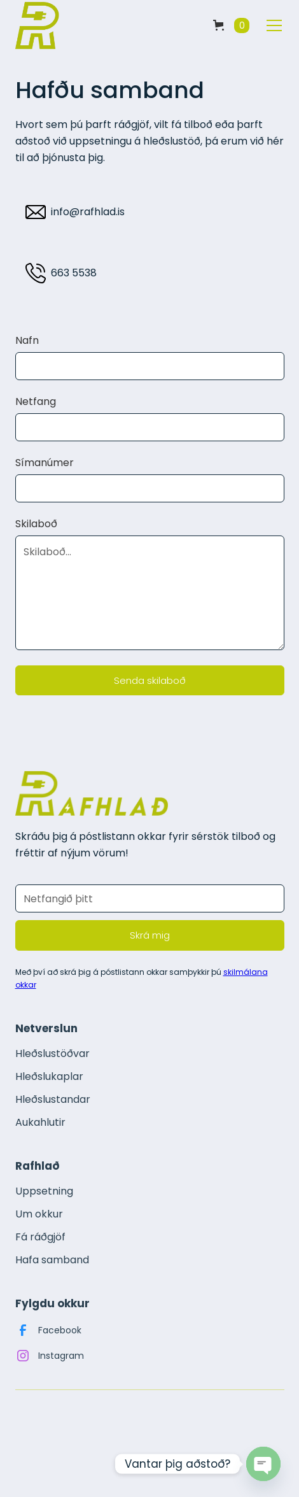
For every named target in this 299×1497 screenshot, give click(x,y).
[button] (231, 25)
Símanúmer (44, 463)
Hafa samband (52, 1259)
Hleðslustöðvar (52, 1053)
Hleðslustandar (52, 1099)
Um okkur (39, 1214)
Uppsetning (44, 1191)
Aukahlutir (40, 1122)
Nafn (27, 340)
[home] (37, 25)
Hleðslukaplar (49, 1076)
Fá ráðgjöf (40, 1237)
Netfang (35, 401)
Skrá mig (150, 935)
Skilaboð (36, 524)
